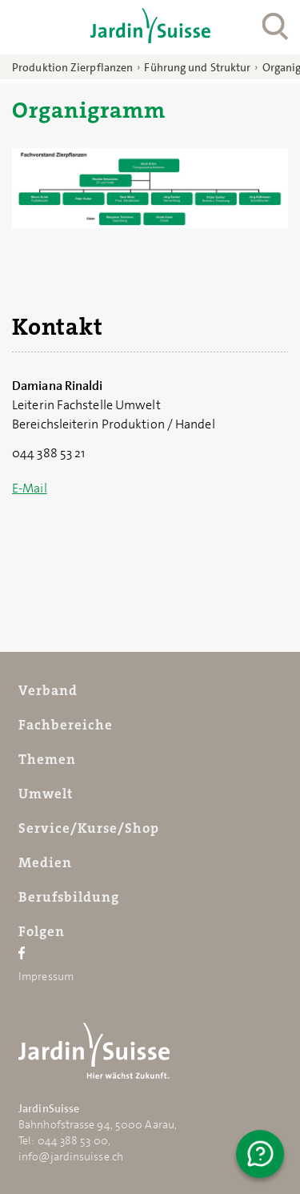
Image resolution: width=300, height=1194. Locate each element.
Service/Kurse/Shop (88, 828)
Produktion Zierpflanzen (72, 67)
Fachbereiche (65, 725)
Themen (47, 759)
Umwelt (45, 793)
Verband (48, 690)
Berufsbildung (68, 897)
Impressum (46, 976)
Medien (45, 862)
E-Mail (29, 488)
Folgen (41, 931)
